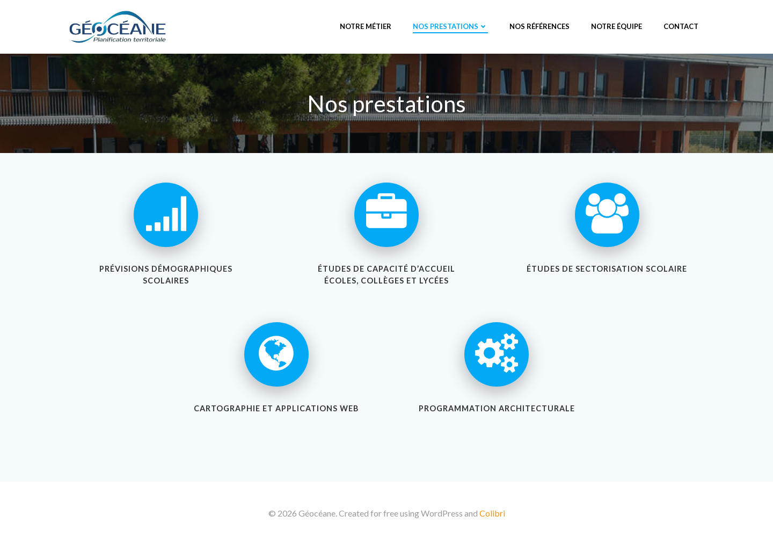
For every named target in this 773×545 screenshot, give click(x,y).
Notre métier (365, 26)
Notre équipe (616, 26)
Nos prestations (450, 26)
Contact (680, 26)
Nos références (539, 26)
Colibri (492, 513)
